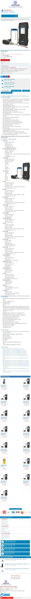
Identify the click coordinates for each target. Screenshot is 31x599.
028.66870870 (16, 71)
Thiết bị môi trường (7, 19)
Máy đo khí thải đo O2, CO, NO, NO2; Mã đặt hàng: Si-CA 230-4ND (14, 351)
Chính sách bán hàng (5, 535)
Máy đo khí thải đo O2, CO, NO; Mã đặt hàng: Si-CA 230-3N (13, 348)
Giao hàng (4, 530)
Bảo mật (3, 529)
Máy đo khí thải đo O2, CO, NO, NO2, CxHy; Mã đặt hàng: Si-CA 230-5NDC (16, 361)
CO (4, 63)
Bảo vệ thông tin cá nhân (6, 531)
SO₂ (29, 63)
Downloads (26, 90)
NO (25, 63)
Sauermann (12, 19)
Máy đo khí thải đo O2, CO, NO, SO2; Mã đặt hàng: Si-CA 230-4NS (14, 352)
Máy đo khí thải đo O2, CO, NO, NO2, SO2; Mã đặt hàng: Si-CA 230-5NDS (16, 360)
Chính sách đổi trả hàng (6, 537)
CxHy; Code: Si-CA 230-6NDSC (10, 63)
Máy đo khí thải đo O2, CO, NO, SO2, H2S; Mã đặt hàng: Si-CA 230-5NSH (16, 364)
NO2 (27, 63)
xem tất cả (28, 557)
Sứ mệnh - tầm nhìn (5, 522)
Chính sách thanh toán (5, 536)
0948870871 (6, 71)
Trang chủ (2, 19)
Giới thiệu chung (4, 520)
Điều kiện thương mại (6, 92)
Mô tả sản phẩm (5, 90)
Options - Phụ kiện (16, 90)
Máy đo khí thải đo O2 (20, 63)
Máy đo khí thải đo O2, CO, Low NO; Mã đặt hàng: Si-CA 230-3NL (14, 350)
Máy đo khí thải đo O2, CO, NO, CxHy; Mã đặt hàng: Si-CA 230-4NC (15, 353)
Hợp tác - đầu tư (4, 523)
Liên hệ (3, 539)
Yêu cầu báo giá (5, 60)
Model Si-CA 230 (17, 19)
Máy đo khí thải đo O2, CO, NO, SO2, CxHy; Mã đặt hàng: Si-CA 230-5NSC (16, 363)
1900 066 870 (13, 67)
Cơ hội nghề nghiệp (5, 524)
